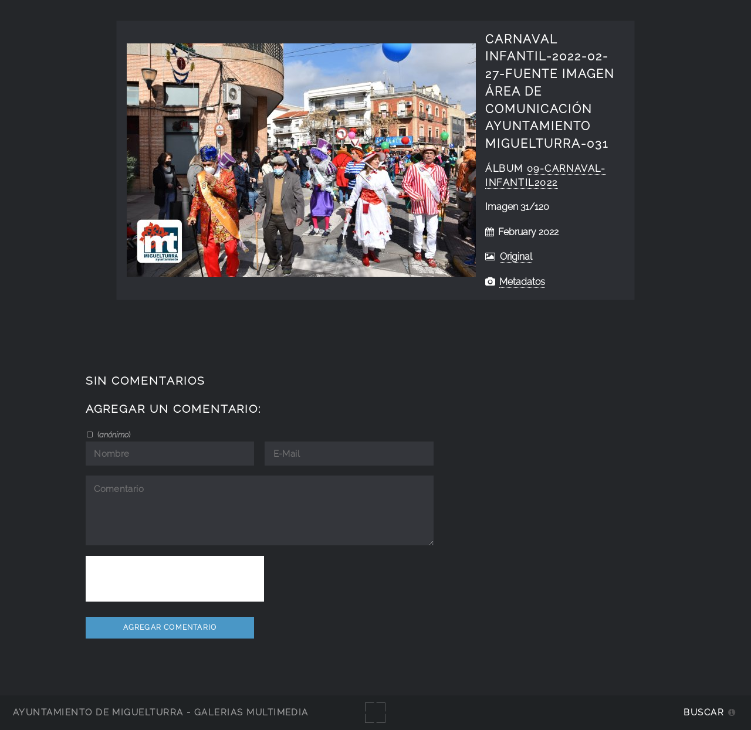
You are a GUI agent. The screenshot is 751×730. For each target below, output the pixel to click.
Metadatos (522, 281)
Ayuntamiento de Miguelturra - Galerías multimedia (161, 712)
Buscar (704, 712)
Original (516, 256)
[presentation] (175, 579)
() (113, 434)
